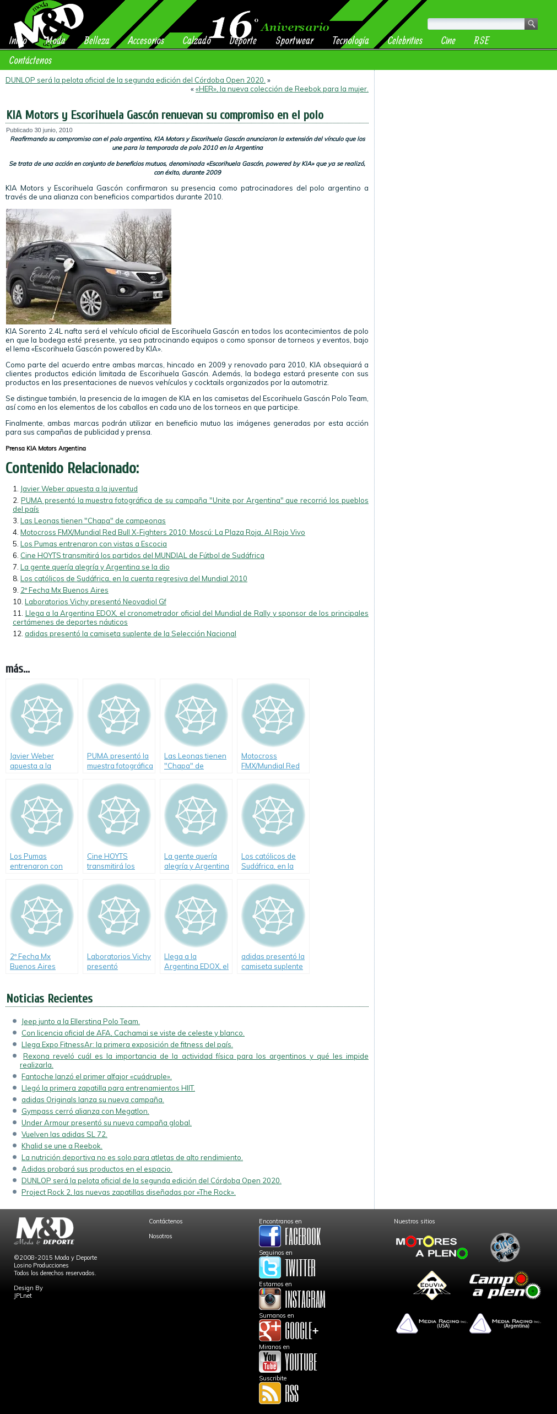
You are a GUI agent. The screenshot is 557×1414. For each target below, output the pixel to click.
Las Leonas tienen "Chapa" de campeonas (93, 520)
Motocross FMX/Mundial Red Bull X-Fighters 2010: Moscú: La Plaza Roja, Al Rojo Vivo (162, 532)
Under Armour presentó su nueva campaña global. (106, 1122)
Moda (56, 40)
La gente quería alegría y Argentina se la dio (95, 566)
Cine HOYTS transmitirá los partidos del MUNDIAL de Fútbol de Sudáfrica (142, 555)
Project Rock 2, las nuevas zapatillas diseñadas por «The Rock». (128, 1192)
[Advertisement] (465, 144)
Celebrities (405, 40)
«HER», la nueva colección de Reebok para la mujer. (282, 88)
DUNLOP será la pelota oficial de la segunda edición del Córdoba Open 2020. (136, 79)
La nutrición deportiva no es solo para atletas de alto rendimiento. (132, 1157)
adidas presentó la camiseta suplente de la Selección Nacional (130, 633)
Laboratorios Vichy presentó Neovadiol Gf (95, 601)
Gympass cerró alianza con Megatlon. (85, 1111)
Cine (448, 40)
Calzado (197, 40)
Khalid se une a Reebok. (61, 1145)
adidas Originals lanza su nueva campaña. (92, 1099)
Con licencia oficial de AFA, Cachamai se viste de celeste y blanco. (133, 1032)
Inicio (18, 40)
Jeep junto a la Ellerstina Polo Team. (80, 1021)
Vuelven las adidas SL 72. (64, 1134)
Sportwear (294, 40)
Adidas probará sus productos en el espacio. (96, 1168)
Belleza (97, 40)
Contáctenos (30, 59)
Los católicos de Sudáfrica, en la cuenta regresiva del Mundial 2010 (133, 578)
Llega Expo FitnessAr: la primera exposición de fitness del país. (127, 1044)
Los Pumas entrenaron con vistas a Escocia (93, 543)
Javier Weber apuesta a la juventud (79, 488)
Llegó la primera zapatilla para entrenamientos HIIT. (108, 1087)
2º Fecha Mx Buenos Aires (64, 590)
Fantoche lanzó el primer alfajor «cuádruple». (96, 1076)
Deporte (243, 40)
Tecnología (350, 40)
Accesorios (146, 40)
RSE (481, 40)
